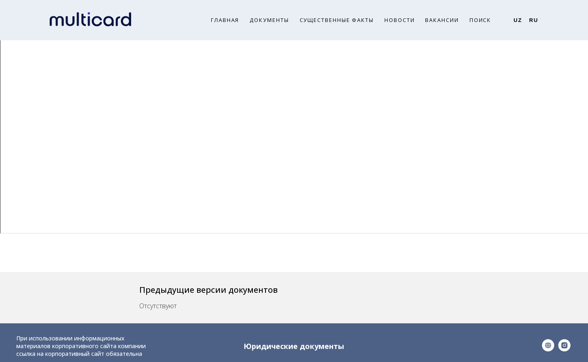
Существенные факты (337, 20)
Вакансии (442, 20)
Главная (225, 20)
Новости (399, 20)
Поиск (480, 20)
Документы (269, 20)
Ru (533, 20)
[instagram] (564, 349)
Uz (517, 20)
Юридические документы (294, 346)
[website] (548, 349)
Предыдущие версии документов (208, 289)
